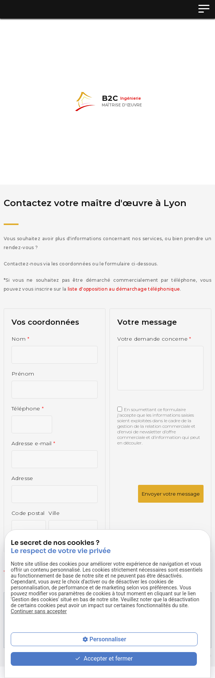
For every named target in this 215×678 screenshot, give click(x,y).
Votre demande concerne (154, 338)
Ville (54, 513)
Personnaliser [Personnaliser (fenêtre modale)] (108, 639)
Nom (20, 338)
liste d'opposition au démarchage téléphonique (124, 289)
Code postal (27, 513)
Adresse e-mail (33, 443)
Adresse (22, 478)
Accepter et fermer (104, 659)
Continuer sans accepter (39, 611)
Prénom (22, 373)
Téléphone (27, 408)
